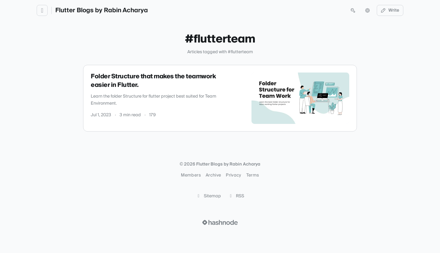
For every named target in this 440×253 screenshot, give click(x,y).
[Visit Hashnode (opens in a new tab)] (220, 222)
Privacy (233, 175)
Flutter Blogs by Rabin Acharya (101, 10)
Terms (252, 175)
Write (390, 10)
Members (190, 175)
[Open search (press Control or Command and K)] (352, 10)
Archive (213, 175)
